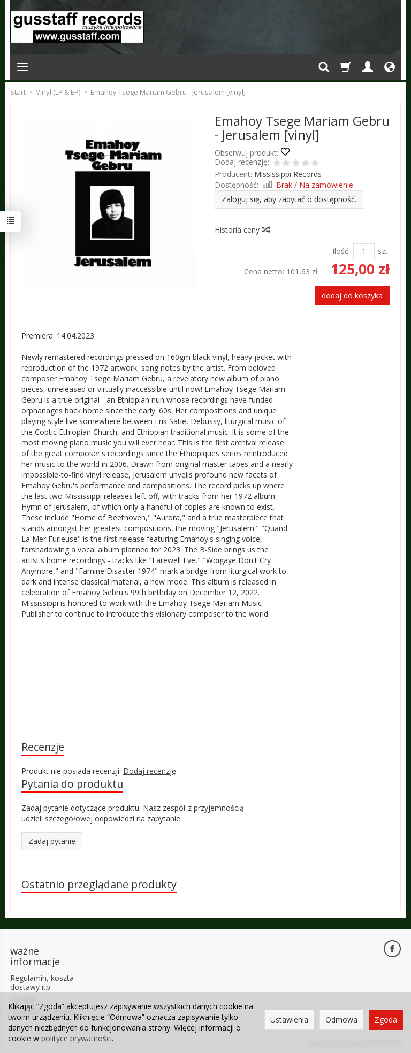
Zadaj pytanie (51, 841)
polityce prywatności (76, 1038)
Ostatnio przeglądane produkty (99, 884)
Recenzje (42, 747)
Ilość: (341, 251)
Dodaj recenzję (149, 771)
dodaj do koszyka (352, 295)
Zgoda (386, 1019)
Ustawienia (289, 1019)
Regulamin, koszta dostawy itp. (42, 982)
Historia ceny (242, 230)
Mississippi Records (288, 174)
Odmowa (341, 1019)
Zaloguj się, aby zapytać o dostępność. (289, 199)
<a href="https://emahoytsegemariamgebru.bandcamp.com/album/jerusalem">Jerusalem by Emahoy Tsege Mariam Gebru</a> (157, 678)
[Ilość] (364, 251)
